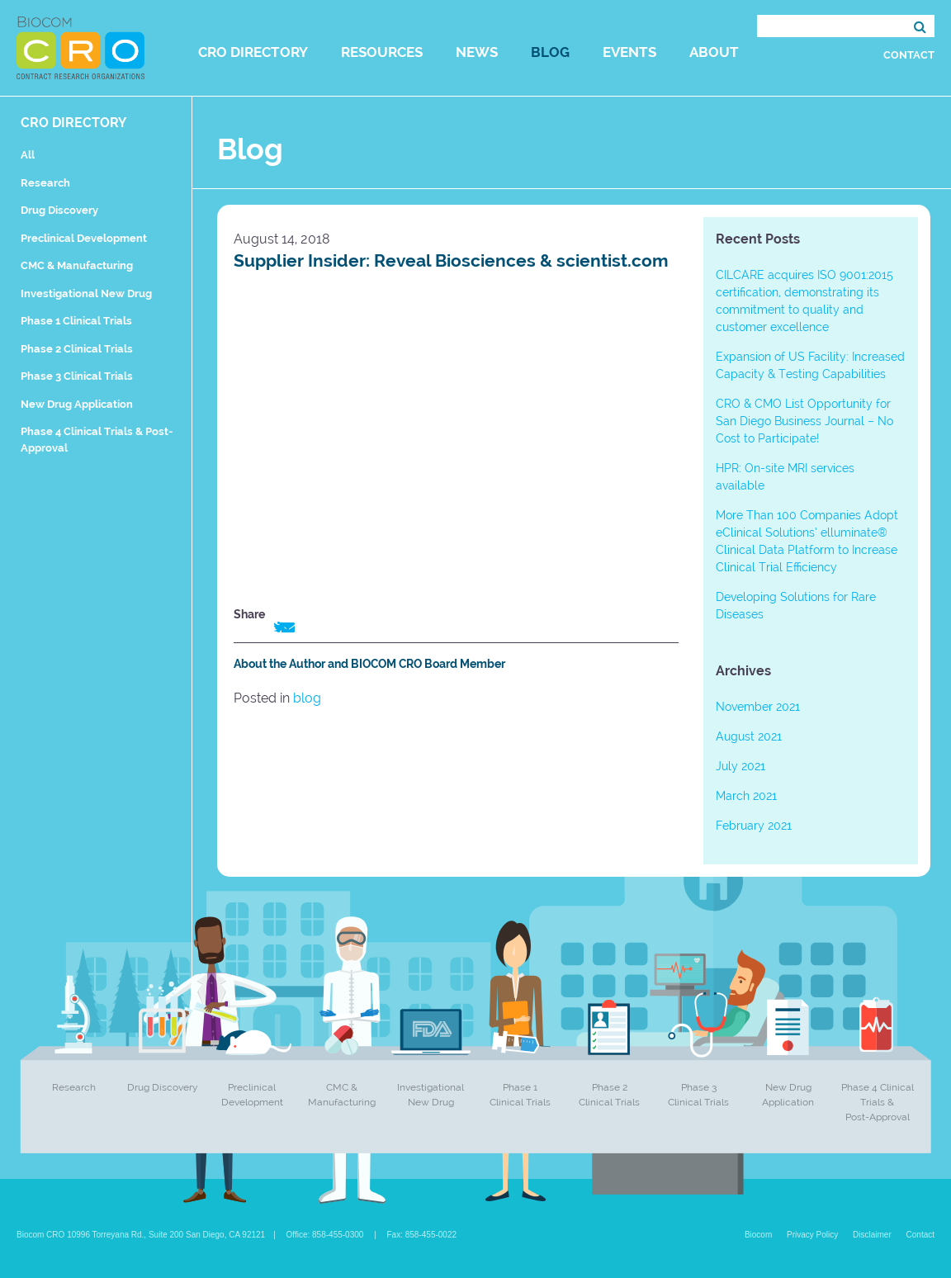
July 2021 (740, 766)
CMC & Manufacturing (77, 265)
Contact (908, 55)
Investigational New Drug (86, 293)
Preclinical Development (84, 238)
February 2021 (754, 825)
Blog (550, 52)
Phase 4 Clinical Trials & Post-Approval (877, 1102)
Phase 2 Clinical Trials (77, 349)
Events (629, 52)
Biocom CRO (80, 48)
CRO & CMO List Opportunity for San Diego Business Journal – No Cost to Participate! (804, 421)
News (477, 52)
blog (307, 698)
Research (45, 183)
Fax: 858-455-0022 (422, 1234)
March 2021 (746, 795)
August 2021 (749, 736)
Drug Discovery (59, 210)
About (714, 52)
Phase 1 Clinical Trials (76, 321)
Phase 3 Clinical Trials (77, 376)
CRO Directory (253, 52)
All (28, 155)
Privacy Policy (812, 1234)
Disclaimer (872, 1234)
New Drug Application (77, 404)
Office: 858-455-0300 (325, 1234)
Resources (382, 52)
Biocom (758, 1234)
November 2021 (758, 706)
